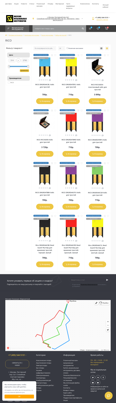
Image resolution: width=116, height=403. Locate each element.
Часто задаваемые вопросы (70, 6)
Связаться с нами (17, 364)
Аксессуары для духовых (31, 35)
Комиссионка (85, 4)
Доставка (8, 4)
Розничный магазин (41, 5)
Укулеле (39, 370)
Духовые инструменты (15, 35)
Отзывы (50, 4)
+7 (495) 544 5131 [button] (17, 355)
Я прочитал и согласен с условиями (89, 285)
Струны (38, 390)
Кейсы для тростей (60, 35)
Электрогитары (41, 365)
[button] (58, 18)
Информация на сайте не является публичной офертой (99, 389)
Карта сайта (67, 393)
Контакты (95, 4)
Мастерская (60, 4)
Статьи (31, 4)
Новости (24, 4)
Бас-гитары (40, 368)
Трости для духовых (47, 35)
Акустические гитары (43, 363)
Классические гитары (43, 360)
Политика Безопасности (89, 284)
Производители (68, 395)
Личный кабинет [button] (105, 6)
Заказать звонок (102, 20)
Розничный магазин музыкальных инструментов (70, 362)
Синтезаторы (40, 378)
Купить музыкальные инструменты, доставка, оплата (71, 370)
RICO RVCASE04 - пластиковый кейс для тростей (97, 87)
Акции (16, 4)
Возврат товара (68, 390)
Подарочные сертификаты (72, 398)
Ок (19, 396)
